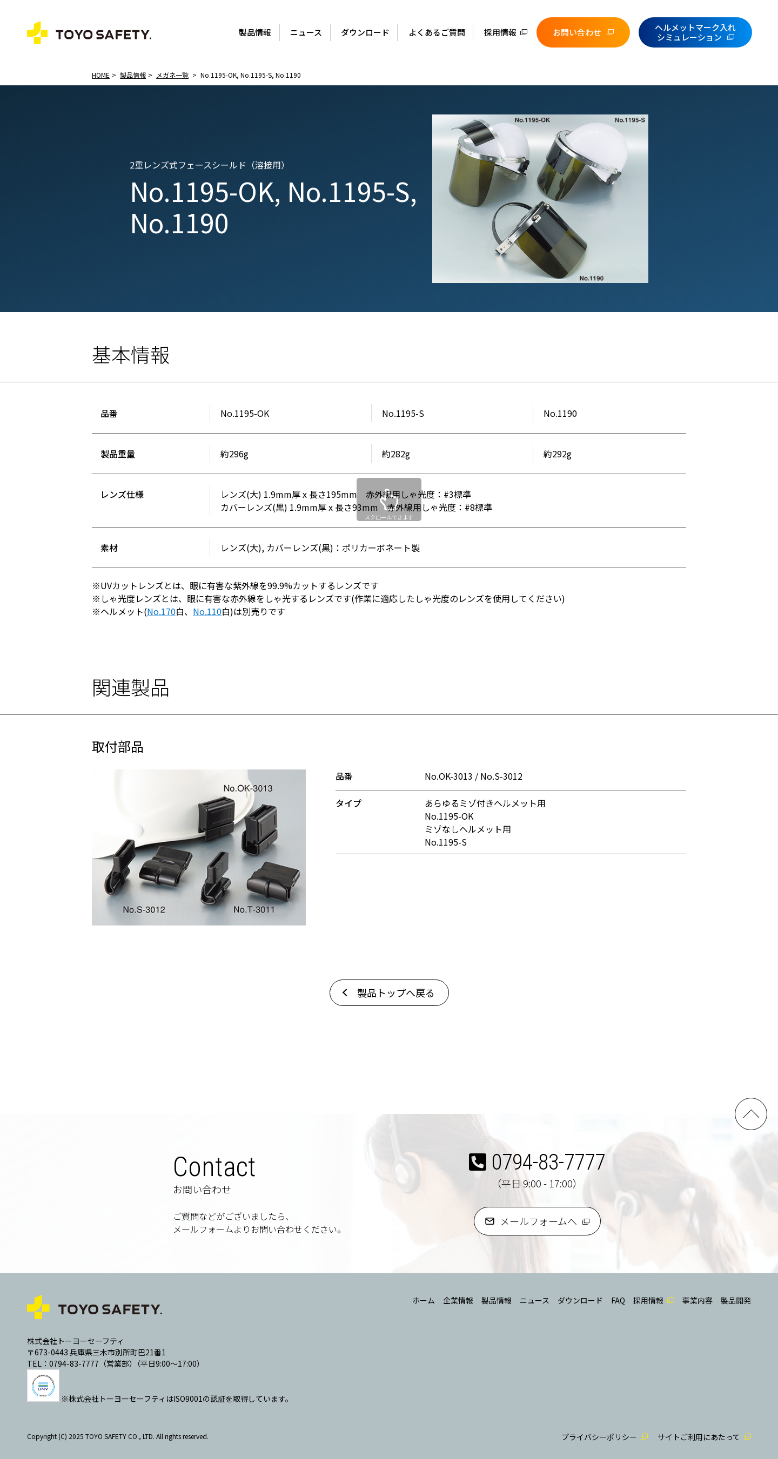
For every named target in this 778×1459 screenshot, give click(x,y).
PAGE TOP (751, 1114)
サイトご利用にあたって (699, 1436)
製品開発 (736, 1300)
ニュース (306, 32)
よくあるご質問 (436, 32)
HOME (101, 74)
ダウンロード (365, 32)
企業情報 (458, 1300)
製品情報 (255, 32)
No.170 (161, 611)
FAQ (618, 1300)
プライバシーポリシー (599, 1436)
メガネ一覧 (172, 74)
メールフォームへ (538, 1221)
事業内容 (697, 1300)
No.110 (207, 611)
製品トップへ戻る (396, 992)
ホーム (423, 1300)
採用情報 (500, 32)
